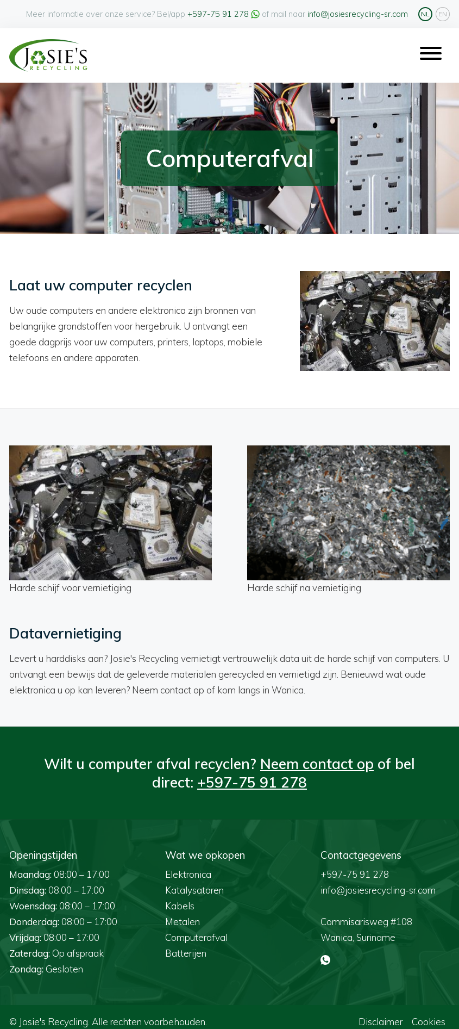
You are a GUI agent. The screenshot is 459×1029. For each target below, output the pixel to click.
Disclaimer (381, 1011)
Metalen (182, 912)
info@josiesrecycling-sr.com (357, 14)
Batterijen (185, 943)
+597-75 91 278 (218, 14)
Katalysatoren (194, 880)
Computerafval (196, 927)
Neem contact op (317, 754)
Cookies (428, 1011)
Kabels (179, 896)
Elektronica (188, 864)
